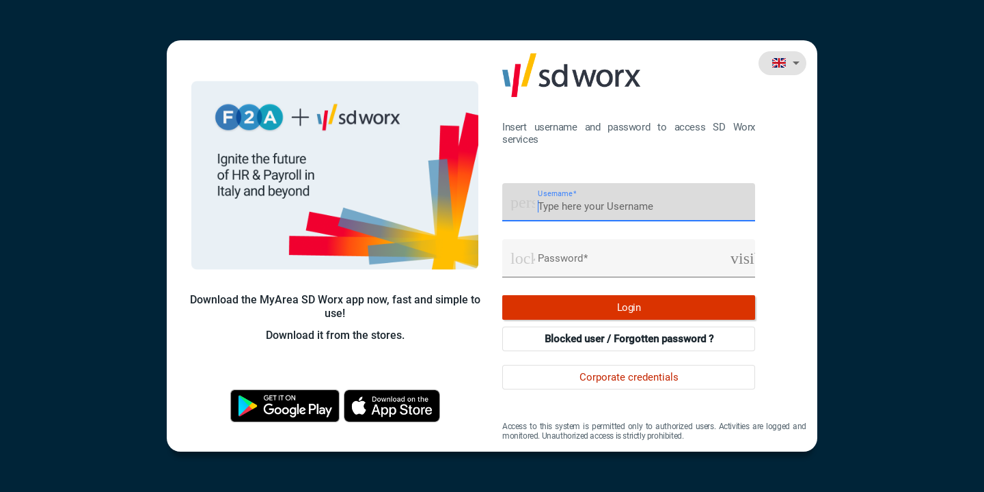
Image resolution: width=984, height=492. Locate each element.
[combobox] (782, 63)
